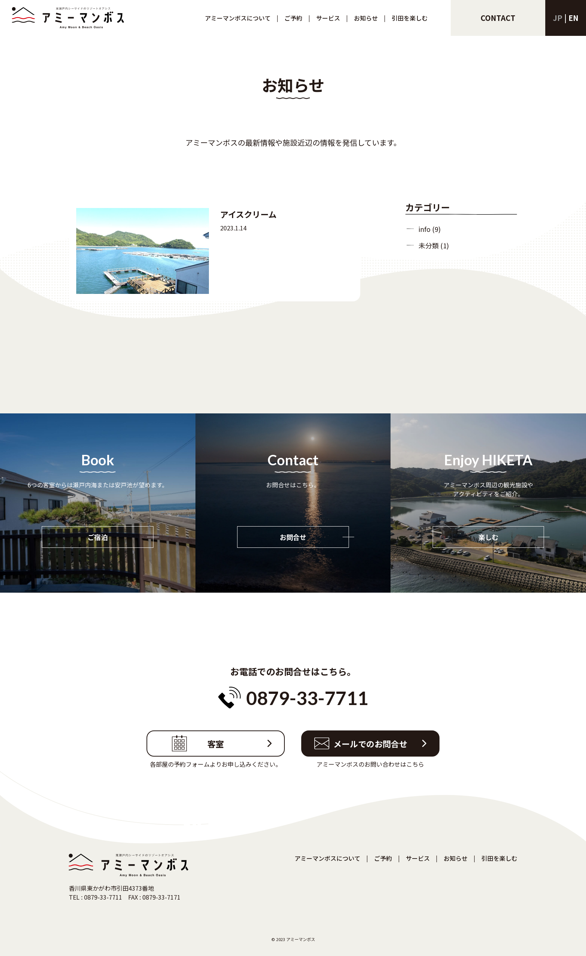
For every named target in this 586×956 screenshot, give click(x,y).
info (425, 229)
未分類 (429, 245)
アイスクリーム (248, 214)
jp (557, 17)
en (573, 17)
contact (498, 17)
